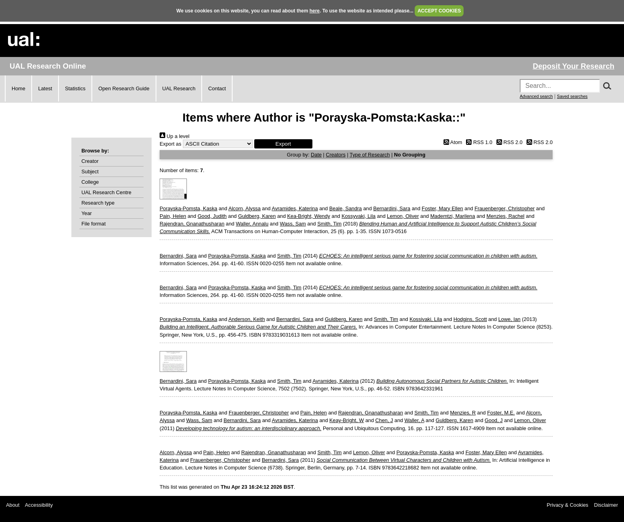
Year (86, 213)
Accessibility (39, 505)
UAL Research (179, 88)
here (315, 11)
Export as (170, 144)
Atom (451, 142)
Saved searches (572, 96)
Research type (98, 203)
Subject (90, 172)
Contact (217, 88)
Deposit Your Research (573, 66)
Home (18, 88)
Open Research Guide (123, 88)
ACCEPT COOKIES (439, 11)
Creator (90, 161)
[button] (283, 143)
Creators (336, 155)
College (90, 182)
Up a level (174, 136)
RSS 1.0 (478, 142)
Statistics (75, 88)
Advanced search (536, 96)
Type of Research (370, 155)
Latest (45, 88)
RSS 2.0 (508, 142)
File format (93, 224)
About (12, 505)
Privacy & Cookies (567, 505)
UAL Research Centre (106, 192)
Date (316, 155)
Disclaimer (606, 505)
